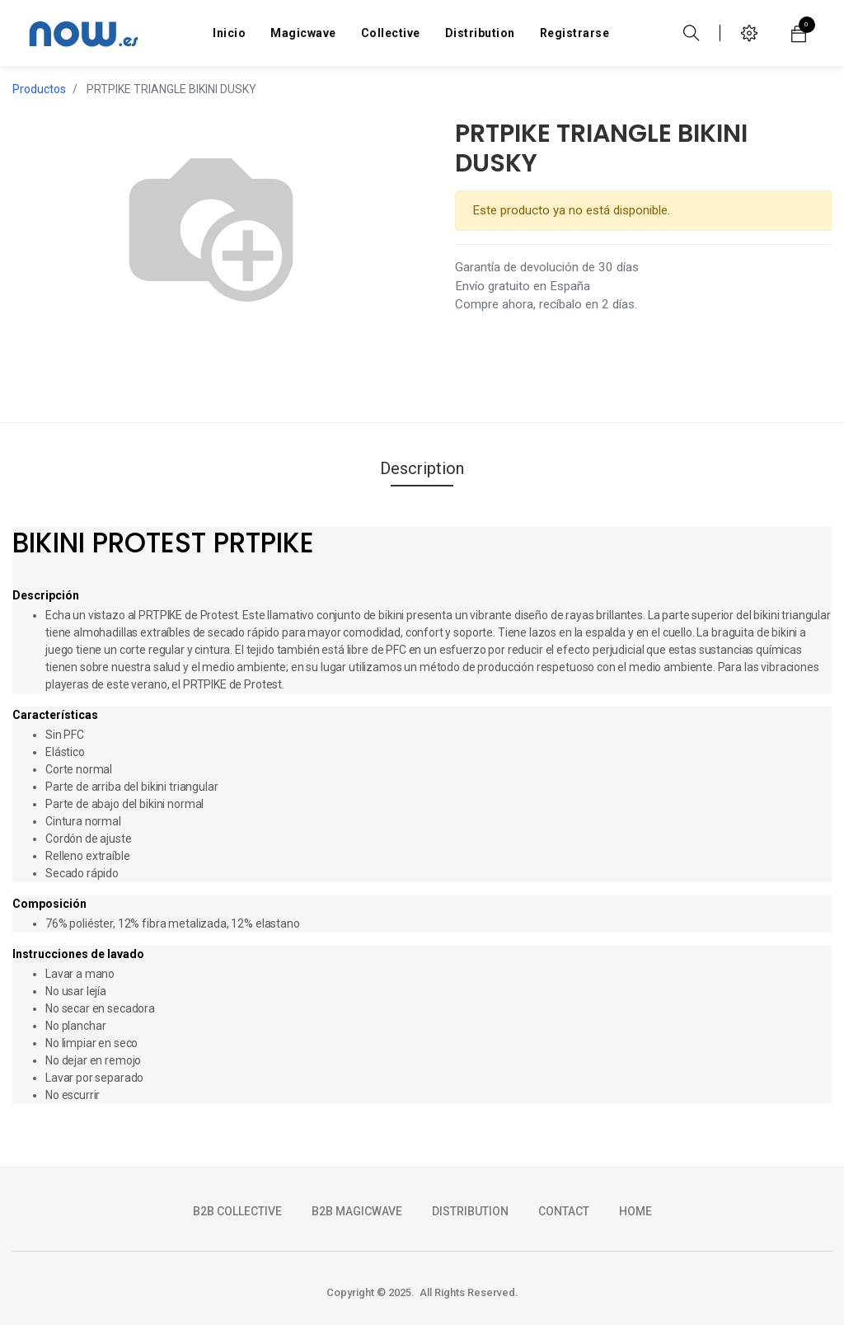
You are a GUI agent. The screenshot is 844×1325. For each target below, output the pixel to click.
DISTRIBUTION (470, 1211)
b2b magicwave (357, 1211)
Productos (39, 89)
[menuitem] (229, 33)
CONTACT (563, 1211)
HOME (635, 1211)
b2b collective (237, 1211)
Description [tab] (422, 468)
